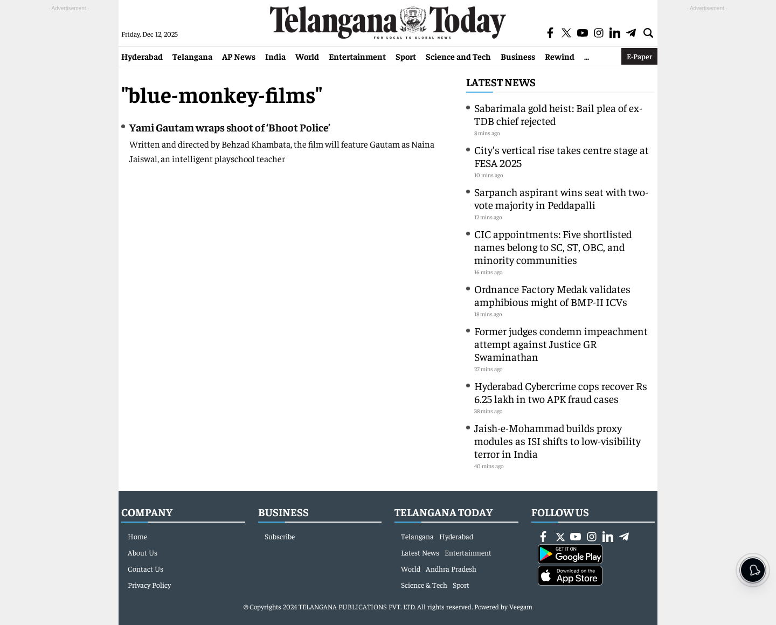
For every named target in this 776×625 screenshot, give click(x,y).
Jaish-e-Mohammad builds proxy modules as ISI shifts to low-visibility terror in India (557, 440)
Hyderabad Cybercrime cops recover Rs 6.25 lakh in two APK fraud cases (560, 392)
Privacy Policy (149, 584)
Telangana (192, 56)
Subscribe (280, 536)
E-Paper (639, 56)
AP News (238, 56)
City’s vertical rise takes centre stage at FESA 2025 (561, 156)
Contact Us (145, 568)
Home (137, 536)
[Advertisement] (69, 175)
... (586, 56)
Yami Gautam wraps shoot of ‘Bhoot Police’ (229, 127)
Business (518, 56)
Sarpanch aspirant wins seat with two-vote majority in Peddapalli (561, 198)
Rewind (559, 56)
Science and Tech (458, 56)
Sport (406, 56)
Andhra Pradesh (451, 568)
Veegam (520, 606)
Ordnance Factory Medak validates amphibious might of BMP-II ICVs (552, 295)
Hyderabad (142, 56)
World (307, 56)
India (275, 56)
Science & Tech (424, 584)
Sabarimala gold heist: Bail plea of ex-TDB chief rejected (558, 114)
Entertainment (357, 56)
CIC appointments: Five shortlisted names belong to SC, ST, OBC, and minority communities (553, 246)
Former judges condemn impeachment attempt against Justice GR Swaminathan (561, 343)
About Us (142, 552)
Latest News (501, 81)
